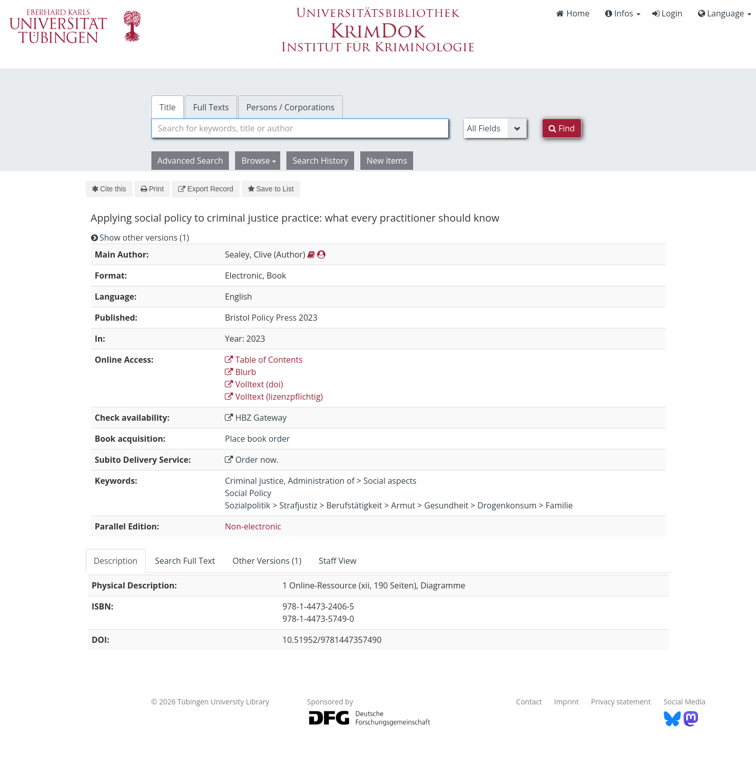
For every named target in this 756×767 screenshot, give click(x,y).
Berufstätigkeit (354, 505)
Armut (403, 505)
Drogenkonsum (506, 505)
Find (562, 128)
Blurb (240, 372)
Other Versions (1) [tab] (266, 560)
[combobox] (300, 128)
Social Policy (248, 493)
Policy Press (274, 317)
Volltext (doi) (254, 384)
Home (572, 13)
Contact (529, 701)
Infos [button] (623, 13)
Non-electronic (253, 526)
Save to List (271, 189)
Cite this (109, 189)
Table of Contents (263, 359)
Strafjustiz (298, 505)
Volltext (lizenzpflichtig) (274, 396)
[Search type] (495, 128)
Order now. (252, 459)
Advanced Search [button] (190, 160)
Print (152, 189)
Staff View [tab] (337, 560)
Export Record (205, 189)
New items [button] (386, 160)
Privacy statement (621, 701)
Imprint (566, 701)
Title (168, 107)
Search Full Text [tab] (185, 560)
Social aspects (389, 480)
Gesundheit (446, 505)
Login (667, 13)
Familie (559, 505)
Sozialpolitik (247, 505)
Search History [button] (320, 160)
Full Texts (211, 107)
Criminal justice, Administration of (289, 480)
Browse (258, 160)
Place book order (257, 438)
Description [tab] (116, 560)
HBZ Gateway (255, 417)
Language (724, 13)
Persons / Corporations (290, 107)
